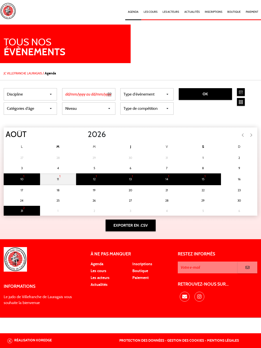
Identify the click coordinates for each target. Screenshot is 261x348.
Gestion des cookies (185, 340)
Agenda (133, 12)
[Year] (84, 135)
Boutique (234, 12)
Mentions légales (223, 340)
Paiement (252, 12)
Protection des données (141, 340)
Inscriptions (213, 12)
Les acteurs (171, 12)
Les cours (150, 12)
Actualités (192, 12)
